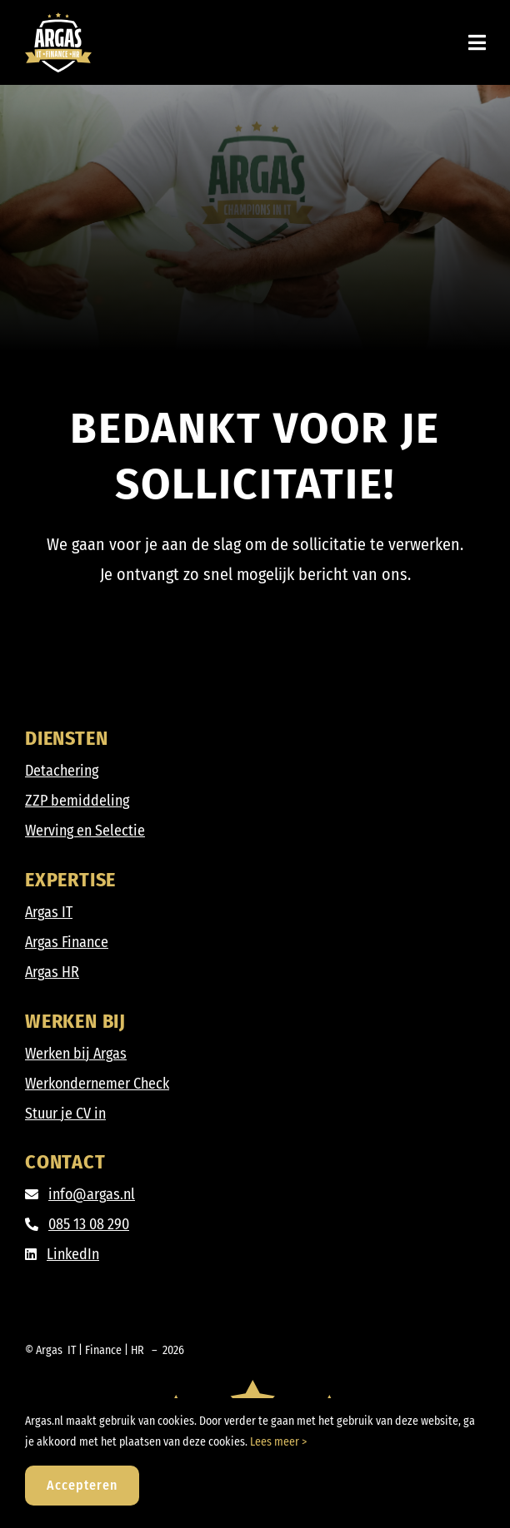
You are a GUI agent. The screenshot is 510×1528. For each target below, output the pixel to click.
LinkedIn (73, 1254)
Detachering (61, 771)
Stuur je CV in (65, 1113)
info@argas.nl (91, 1194)
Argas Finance (66, 942)
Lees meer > (278, 1442)
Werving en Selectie (85, 830)
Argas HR (52, 972)
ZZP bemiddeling (77, 800)
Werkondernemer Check (97, 1083)
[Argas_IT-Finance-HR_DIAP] (58, 20)
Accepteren (82, 1485)
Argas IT (48, 912)
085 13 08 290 (88, 1224)
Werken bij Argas (76, 1053)
